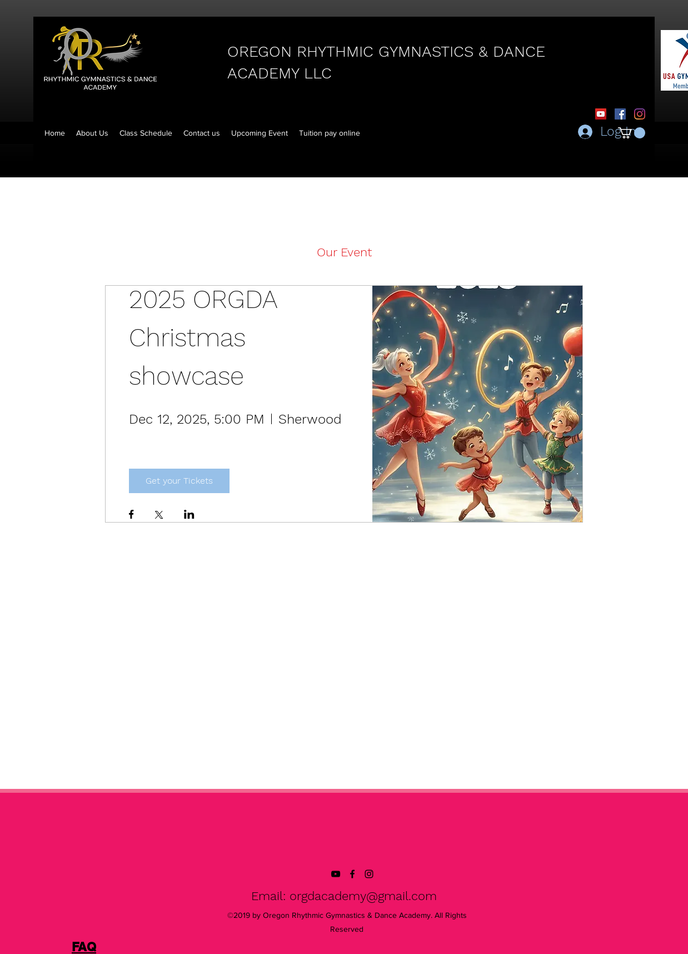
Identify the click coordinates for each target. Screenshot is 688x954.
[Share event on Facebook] (131, 515)
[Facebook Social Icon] (620, 114)
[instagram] (369, 874)
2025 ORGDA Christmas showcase (207, 337)
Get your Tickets (179, 480)
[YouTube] (600, 114)
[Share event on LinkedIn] (189, 515)
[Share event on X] (159, 516)
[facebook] (352, 874)
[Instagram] (639, 114)
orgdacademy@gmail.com (363, 896)
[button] (329, 133)
